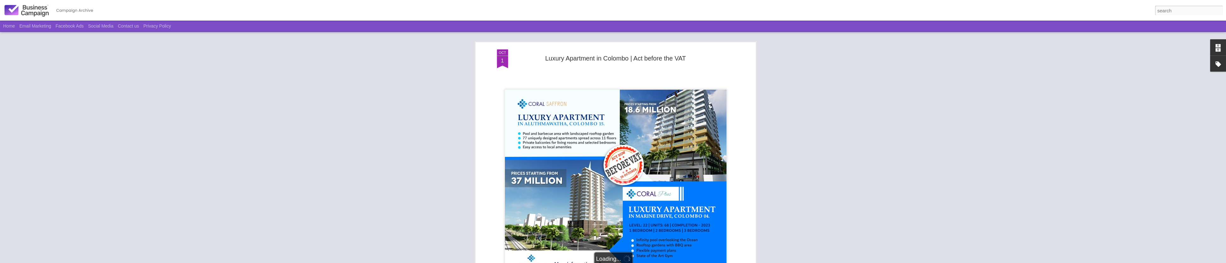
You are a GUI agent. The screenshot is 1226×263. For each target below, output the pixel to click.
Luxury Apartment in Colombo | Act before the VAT (615, 58)
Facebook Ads (70, 26)
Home (9, 26)
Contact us (128, 26)
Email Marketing (35, 26)
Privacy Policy (157, 26)
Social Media (100, 26)
